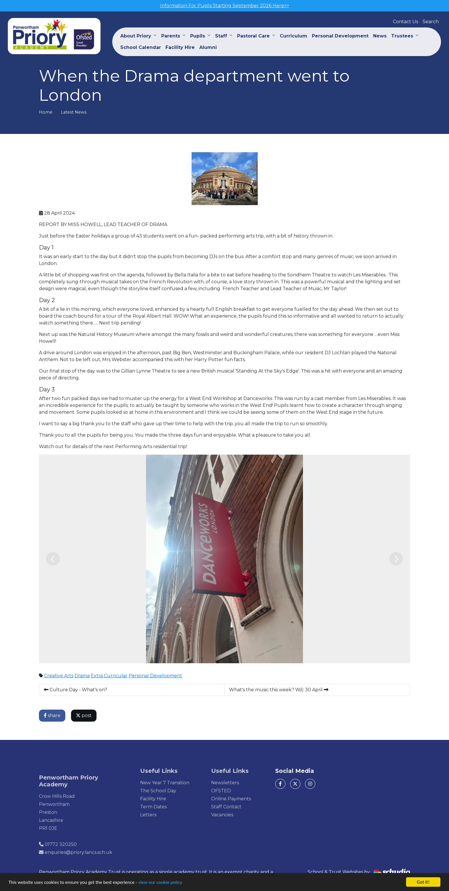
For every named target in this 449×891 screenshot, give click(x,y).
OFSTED (230, 790)
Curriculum (293, 36)
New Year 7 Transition (174, 782)
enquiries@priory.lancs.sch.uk (78, 861)
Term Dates (162, 806)
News (380, 36)
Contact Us (405, 21)
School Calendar (140, 47)
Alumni (208, 47)
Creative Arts (59, 675)
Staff (221, 36)
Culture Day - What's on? (75, 689)
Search (431, 21)
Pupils (197, 36)
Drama (82, 675)
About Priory (135, 36)
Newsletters (234, 782)
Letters (157, 814)
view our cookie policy (160, 883)
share (52, 715)
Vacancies (231, 814)
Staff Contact (235, 806)
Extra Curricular (109, 675)
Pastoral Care (253, 36)
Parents (170, 36)
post (84, 715)
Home (45, 112)
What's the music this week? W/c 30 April (279, 689)
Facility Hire (180, 47)
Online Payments (240, 798)
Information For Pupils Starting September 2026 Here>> (224, 5)
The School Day (167, 790)
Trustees (402, 36)
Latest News (73, 112)
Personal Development (340, 36)
